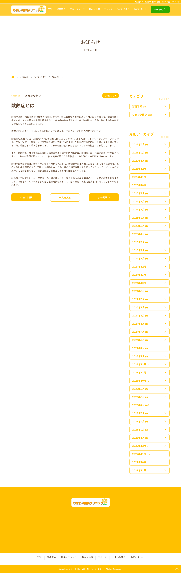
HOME (12, 77)
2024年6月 (140, 315)
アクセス (108, 9)
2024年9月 (140, 291)
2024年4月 (140, 331)
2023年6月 (140, 413)
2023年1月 (140, 437)
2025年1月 (140, 258)
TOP (50, 9)
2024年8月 (140, 299)
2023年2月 (140, 429)
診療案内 (61, 9)
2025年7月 (140, 209)
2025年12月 (140, 168)
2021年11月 (140, 470)
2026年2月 (140, 152)
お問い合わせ (140, 9)
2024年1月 (140, 356)
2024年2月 (140, 348)
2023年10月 (140, 380)
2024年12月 (140, 266)
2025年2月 (140, 250)
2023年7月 (140, 405)
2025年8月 (140, 201)
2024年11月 (140, 274)
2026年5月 (140, 144)
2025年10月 (140, 185)
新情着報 (139, 106)
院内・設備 (94, 9)
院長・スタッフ (77, 9)
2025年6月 (140, 217)
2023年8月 (140, 397)
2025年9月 (140, 193)
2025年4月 (140, 234)
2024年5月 (140, 323)
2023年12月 (140, 364)
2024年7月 (140, 307)
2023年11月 (140, 372)
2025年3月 (140, 242)
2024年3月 (140, 340)
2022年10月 (140, 462)
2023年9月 (140, 388)
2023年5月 (140, 421)
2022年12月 (140, 445)
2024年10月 (140, 283)
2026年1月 (140, 160)
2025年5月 (140, 225)
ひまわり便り (123, 9)
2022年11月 (141, 454)
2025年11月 (140, 177)
